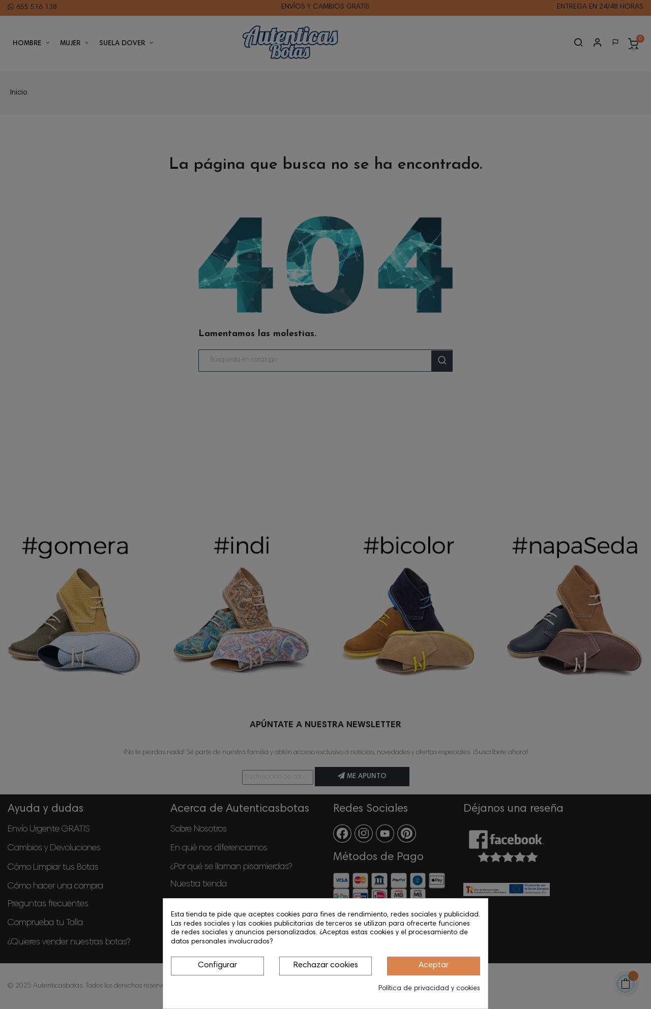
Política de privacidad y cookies (429, 988)
